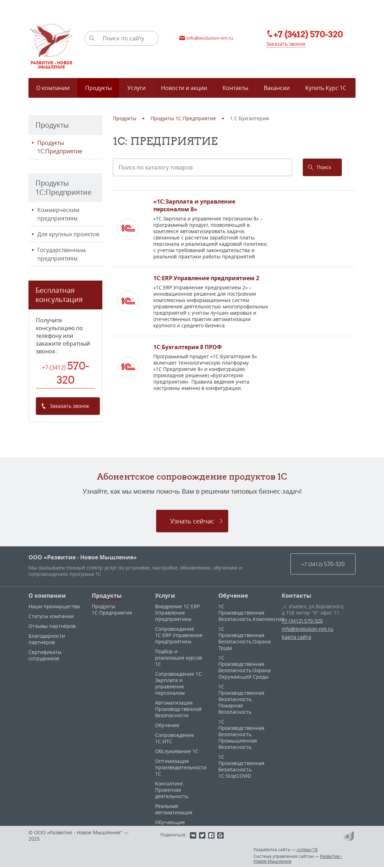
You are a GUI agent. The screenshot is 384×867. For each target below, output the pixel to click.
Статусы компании (51, 616)
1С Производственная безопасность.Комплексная (251, 612)
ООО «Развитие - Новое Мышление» (82, 557)
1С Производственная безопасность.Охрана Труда (244, 638)
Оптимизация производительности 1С (180, 767)
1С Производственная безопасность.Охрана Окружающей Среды (244, 667)
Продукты (107, 595)
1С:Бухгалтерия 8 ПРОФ (187, 347)
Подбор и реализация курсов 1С (178, 657)
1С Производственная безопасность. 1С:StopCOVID (241, 766)
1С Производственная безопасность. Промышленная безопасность (241, 734)
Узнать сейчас (192, 521)
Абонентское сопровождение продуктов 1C (192, 476)
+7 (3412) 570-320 (302, 620)
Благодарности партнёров (46, 639)
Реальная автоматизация (173, 809)
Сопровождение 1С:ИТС (174, 738)
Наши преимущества (54, 606)
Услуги (165, 595)
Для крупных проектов (68, 234)
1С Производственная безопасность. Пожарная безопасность (241, 699)
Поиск (324, 167)
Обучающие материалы (170, 825)
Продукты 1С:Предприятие (59, 147)
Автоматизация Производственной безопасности (178, 709)
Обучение (167, 725)
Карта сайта (296, 637)
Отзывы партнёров (52, 626)
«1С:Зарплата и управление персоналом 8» (194, 205)
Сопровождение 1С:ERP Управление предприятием (179, 635)
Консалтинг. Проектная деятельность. (172, 789)
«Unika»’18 (307, 849)
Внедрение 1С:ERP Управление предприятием (177, 612)
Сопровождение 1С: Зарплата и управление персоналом (179, 683)
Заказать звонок (286, 43)
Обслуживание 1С (176, 751)
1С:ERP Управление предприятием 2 (206, 278)
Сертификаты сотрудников (45, 655)
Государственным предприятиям (61, 254)
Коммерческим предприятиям (58, 214)
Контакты (296, 595)
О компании (47, 595)
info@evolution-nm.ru (307, 628)
